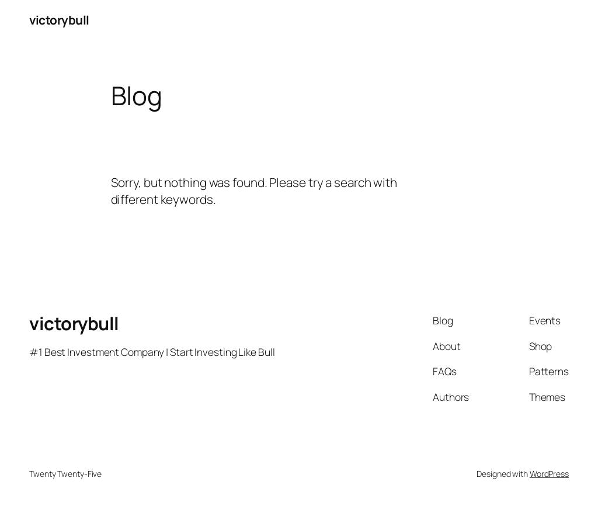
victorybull (59, 20)
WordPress (549, 473)
